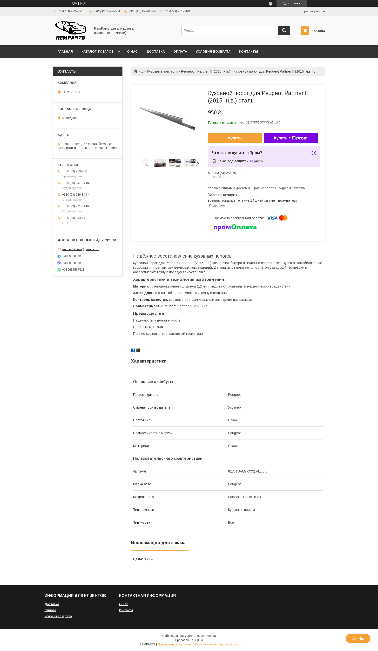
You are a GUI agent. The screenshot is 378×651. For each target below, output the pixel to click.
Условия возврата (213, 51)
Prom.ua (210, 635)
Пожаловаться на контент (175, 644)
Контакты (248, 51)
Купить (235, 138)
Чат (357, 638)
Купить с (291, 138)
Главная (65, 51)
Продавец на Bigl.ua (189, 640)
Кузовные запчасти (162, 71)
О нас (132, 51)
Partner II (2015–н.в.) (213, 71)
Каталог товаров (97, 51)
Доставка (155, 51)
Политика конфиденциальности (217, 644)
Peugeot (187, 71)
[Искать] (284, 30)
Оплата (180, 51)
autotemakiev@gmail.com (80, 249)
